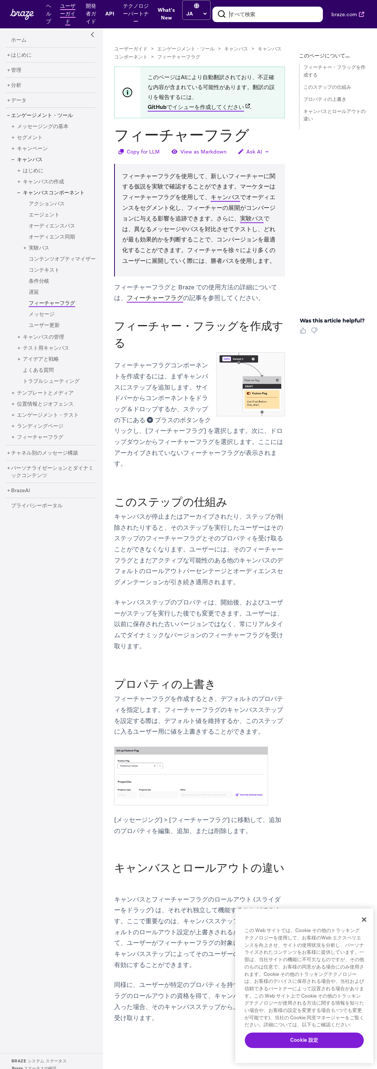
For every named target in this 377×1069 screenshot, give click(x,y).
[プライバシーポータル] (37, 505)
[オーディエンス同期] (52, 237)
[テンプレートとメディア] (45, 393)
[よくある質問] (38, 370)
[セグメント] (30, 137)
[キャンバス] (30, 159)
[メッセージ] (41, 314)
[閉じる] (364, 919)
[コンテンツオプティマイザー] (62, 259)
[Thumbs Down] (316, 333)
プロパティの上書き (324, 99)
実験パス (252, 218)
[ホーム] (19, 40)
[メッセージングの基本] (42, 126)
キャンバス (236, 49)
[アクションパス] (47, 204)
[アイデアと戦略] (41, 359)
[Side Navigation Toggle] (92, 35)
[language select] (196, 13)
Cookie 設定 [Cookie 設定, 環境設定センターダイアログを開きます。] (304, 1040)
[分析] (16, 85)
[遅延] (34, 292)
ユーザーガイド (131, 49)
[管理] (16, 70)
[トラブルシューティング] (51, 381)
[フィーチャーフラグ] (40, 437)
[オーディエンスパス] (52, 226)
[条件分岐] (39, 281)
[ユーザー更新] (44, 325)
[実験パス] (39, 248)
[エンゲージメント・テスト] (48, 415)
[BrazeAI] (20, 490)
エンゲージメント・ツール (186, 49)
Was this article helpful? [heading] (332, 320)
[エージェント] (44, 215)
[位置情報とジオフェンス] (45, 404)
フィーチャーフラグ (155, 298)
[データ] (19, 100)
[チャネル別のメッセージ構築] (44, 453)
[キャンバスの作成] (43, 182)
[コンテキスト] (44, 270)
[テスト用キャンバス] (46, 348)
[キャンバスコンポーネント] (54, 193)
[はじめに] (21, 55)
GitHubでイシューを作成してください (196, 107)
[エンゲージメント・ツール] (42, 115)
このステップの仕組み (327, 87)
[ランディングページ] (40, 426)
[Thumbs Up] (304, 333)
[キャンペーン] (32, 148)
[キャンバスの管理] (43, 337)
